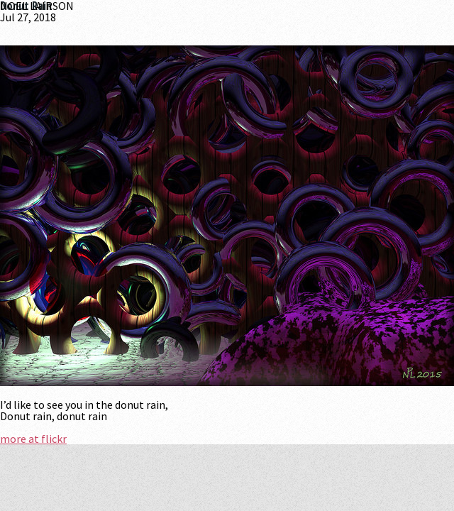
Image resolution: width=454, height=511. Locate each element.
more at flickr (33, 439)
